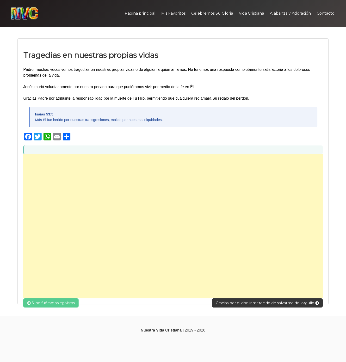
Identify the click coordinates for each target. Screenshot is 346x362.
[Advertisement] (167, 226)
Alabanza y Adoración (290, 13)
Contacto (325, 13)
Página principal (140, 13)
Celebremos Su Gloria (212, 13)
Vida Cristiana (251, 13)
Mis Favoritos (173, 13)
